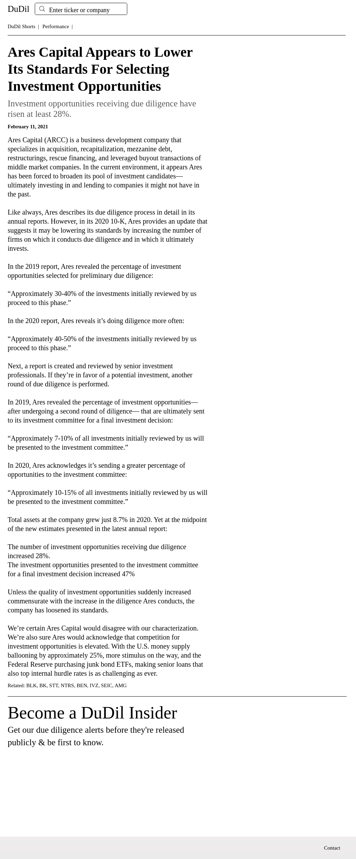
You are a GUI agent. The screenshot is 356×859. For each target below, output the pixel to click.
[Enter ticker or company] (80, 10)
